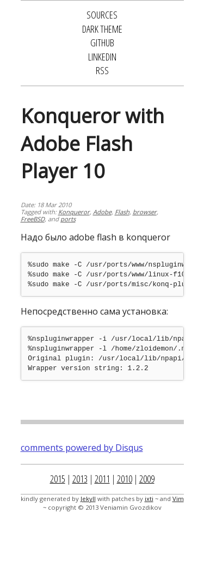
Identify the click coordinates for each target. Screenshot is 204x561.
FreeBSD (33, 219)
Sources (102, 14)
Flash (122, 212)
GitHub (102, 42)
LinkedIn (102, 56)
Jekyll (88, 498)
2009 (146, 478)
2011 (102, 478)
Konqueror (74, 212)
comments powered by (82, 448)
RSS (102, 70)
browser (145, 212)
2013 (80, 478)
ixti (149, 498)
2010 (124, 478)
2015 (57, 478)
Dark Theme (102, 28)
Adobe (102, 212)
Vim (178, 498)
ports (68, 219)
